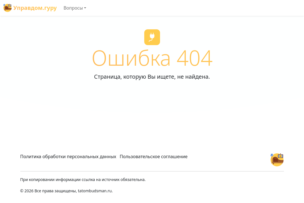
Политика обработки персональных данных (68, 156)
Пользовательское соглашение (154, 156)
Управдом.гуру (30, 8)
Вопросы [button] (73, 8)
